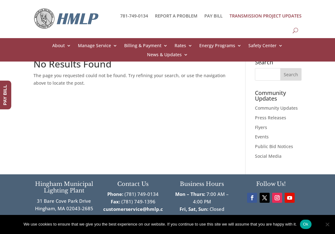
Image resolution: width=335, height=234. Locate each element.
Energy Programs (217, 45)
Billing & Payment (142, 45)
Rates (180, 45)
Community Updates (276, 108)
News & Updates (164, 54)
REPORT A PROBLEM (176, 16)
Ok (305, 224)
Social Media (268, 156)
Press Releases (270, 118)
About (58, 45)
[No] (327, 224)
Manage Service (94, 45)
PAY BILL (213, 16)
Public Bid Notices (274, 146)
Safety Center (262, 45)
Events (262, 137)
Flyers (261, 127)
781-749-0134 (134, 16)
